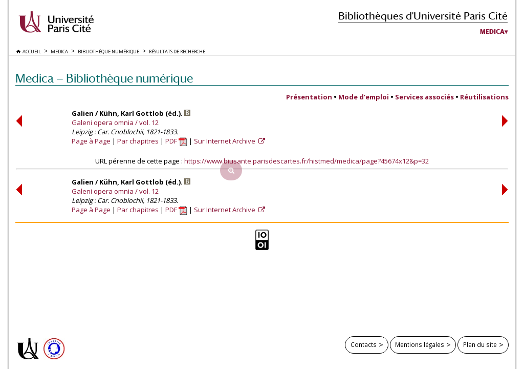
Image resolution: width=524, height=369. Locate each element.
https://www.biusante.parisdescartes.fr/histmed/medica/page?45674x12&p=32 (306, 161)
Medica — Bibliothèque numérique (104, 78)
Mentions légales (419, 344)
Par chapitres (138, 141)
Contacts (364, 344)
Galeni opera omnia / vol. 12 (115, 122)
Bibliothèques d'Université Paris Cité (423, 16)
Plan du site (480, 344)
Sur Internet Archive (225, 141)
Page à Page (91, 141)
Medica (492, 31)
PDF (176, 141)
